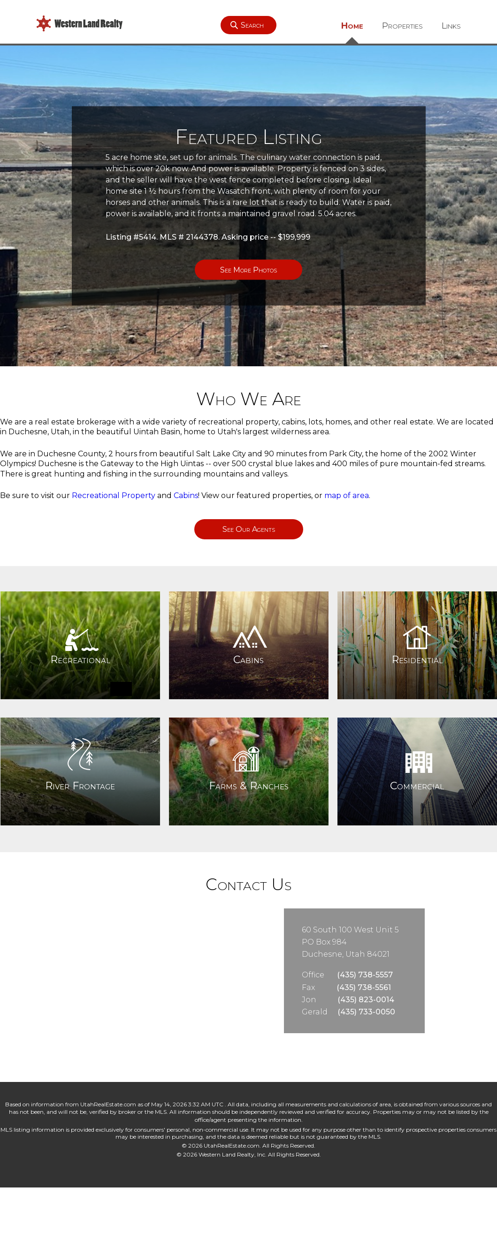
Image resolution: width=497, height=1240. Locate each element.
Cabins (186, 495)
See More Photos (248, 269)
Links (451, 26)
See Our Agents (248, 529)
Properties (402, 26)
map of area (346, 495)
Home (352, 26)
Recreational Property (113, 495)
